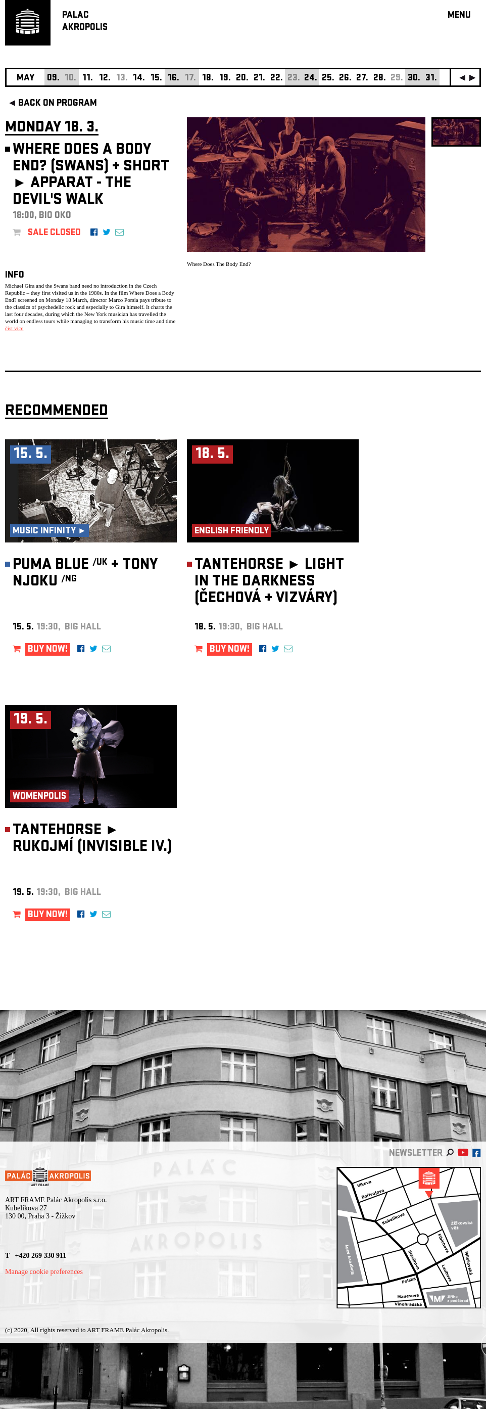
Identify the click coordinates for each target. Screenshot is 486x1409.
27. (362, 78)
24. (310, 78)
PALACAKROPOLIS (85, 22)
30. (414, 78)
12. (105, 78)
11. (87, 78)
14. (139, 78)
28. (379, 78)
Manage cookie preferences (44, 1272)
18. (208, 78)
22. (276, 78)
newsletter (416, 1154)
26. (345, 78)
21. (259, 78)
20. (242, 78)
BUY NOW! (48, 650)
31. (431, 78)
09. (53, 78)
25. (328, 78)
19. (225, 78)
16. (173, 78)
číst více (14, 328)
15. (156, 78)
